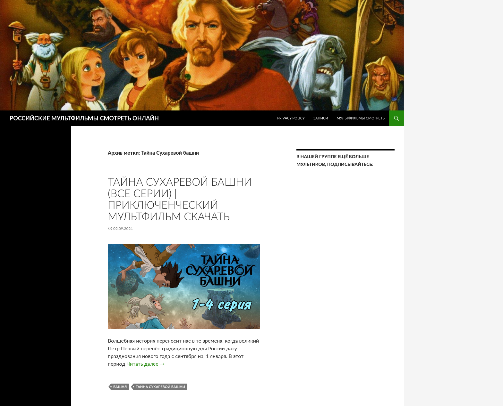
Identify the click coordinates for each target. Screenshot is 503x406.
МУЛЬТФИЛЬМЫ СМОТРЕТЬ (361, 118)
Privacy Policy (291, 118)
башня (120, 387)
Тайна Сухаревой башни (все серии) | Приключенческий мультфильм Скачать (180, 199)
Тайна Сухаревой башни (160, 387)
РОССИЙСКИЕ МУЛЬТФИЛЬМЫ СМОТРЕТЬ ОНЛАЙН (84, 118)
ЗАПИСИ (320, 118)
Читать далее (145, 364)
